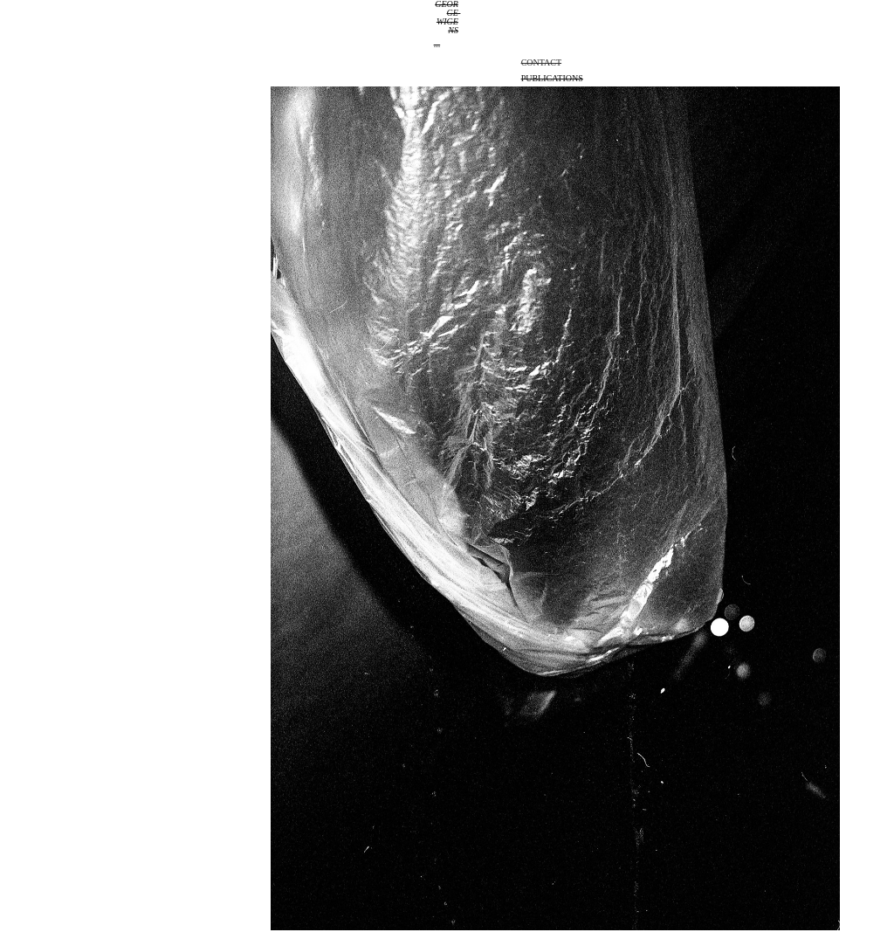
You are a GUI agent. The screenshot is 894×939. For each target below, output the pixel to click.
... (437, 44)
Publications (552, 78)
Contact (541, 62)
